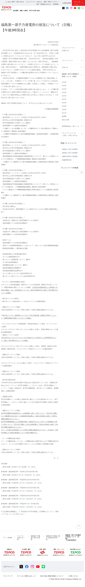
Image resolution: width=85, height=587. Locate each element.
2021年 (64, 99)
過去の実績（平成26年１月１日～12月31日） (22, 483)
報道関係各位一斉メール (70, 126)
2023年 (64, 92)
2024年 (64, 89)
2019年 (64, 106)
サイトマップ (8, 576)
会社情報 (15, 10)
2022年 (64, 96)
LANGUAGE (67, 3)
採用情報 (55, 4)
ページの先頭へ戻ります (79, 526)
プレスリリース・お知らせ (34, 2)
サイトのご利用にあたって (26, 576)
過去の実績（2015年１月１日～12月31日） (22, 475)
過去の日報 (65, 120)
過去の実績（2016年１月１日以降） (19, 467)
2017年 (64, 113)
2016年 (64, 116)
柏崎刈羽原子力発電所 (70, 156)
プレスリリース (67, 60)
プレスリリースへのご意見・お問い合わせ (69, 134)
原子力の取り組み (34, 10)
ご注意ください (73, 576)
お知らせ (65, 67)
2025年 (64, 85)
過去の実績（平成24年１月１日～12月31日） (22, 499)
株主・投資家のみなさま (44, 4)
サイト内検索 (82, 8)
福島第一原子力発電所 (70, 149)
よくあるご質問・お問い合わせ (14, 2)
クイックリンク (77, 3)
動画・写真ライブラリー (51, 2)
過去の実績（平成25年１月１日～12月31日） (22, 491)
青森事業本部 (66, 160)
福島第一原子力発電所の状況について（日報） (70, 75)
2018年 (64, 109)
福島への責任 (24, 10)
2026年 (64, 82)
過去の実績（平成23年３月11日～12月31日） (23, 507)
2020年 (64, 103)
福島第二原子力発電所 (70, 153)
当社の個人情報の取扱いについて (51, 576)
